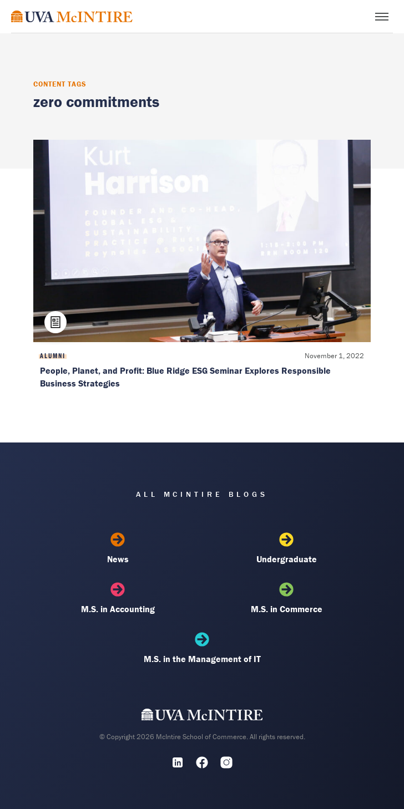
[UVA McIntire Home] (202, 716)
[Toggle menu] (382, 17)
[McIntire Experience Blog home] (72, 16)
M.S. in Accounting (118, 598)
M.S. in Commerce (286, 598)
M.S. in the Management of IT (202, 648)
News (118, 548)
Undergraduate (286, 548)
